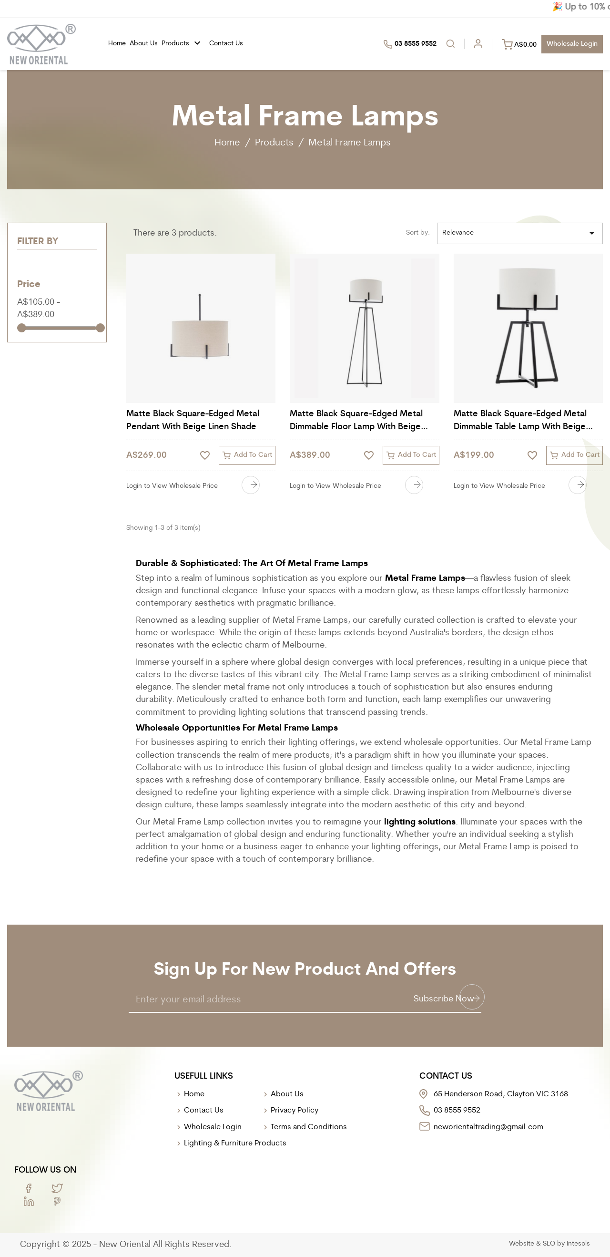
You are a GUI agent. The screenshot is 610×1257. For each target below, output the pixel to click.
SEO (549, 1243)
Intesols (578, 1243)
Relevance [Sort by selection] (520, 233)
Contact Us (226, 43)
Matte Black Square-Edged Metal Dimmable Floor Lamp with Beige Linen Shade (356, 422)
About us (144, 43)
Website (521, 1243)
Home (117, 43)
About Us (287, 1094)
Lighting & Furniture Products (235, 1143)
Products (183, 43)
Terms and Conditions (309, 1127)
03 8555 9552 (410, 44)
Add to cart (247, 455)
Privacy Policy (294, 1110)
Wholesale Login (213, 1127)
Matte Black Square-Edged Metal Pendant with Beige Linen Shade (192, 421)
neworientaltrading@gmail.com (488, 1127)
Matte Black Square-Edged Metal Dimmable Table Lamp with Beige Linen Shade (520, 422)
